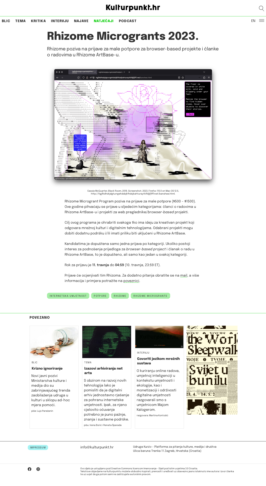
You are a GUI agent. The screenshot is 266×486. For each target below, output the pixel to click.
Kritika (38, 21)
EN (253, 20)
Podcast (128, 21)
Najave (81, 21)
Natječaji (104, 21)
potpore (100, 296)
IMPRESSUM (38, 447)
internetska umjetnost (68, 296)
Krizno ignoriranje (47, 368)
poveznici (131, 281)
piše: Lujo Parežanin (42, 411)
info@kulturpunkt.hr (97, 447)
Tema (20, 21)
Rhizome (120, 296)
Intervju (60, 21)
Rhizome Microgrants (150, 296)
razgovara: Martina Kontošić (152, 415)
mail (183, 275)
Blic (6, 21)
